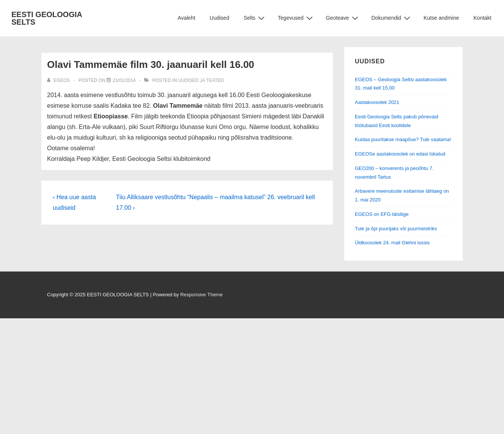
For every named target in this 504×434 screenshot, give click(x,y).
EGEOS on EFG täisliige (382, 214)
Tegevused (296, 18)
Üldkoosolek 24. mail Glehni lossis (392, 242)
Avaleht (186, 18)
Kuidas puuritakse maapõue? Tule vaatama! (403, 139)
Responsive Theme (201, 294)
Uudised (219, 18)
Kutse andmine (441, 18)
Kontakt (482, 18)
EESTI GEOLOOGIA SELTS (46, 18)
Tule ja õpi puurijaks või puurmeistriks (396, 228)
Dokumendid (392, 18)
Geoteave (343, 18)
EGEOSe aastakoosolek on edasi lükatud (400, 154)
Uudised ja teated (201, 80)
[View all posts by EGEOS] (59, 80)
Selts (255, 18)
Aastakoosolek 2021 (377, 102)
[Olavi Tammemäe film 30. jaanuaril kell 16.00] (124, 80)
